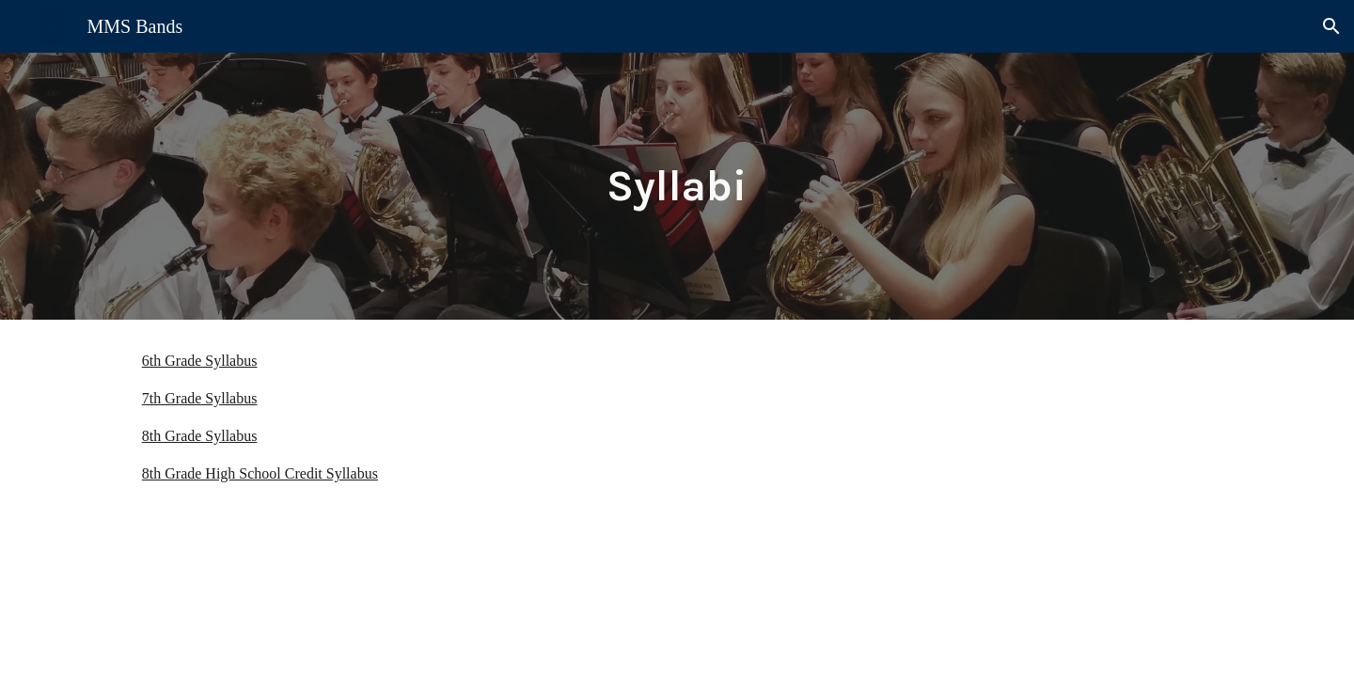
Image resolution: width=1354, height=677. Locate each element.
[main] (677, 187)
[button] (1331, 26)
